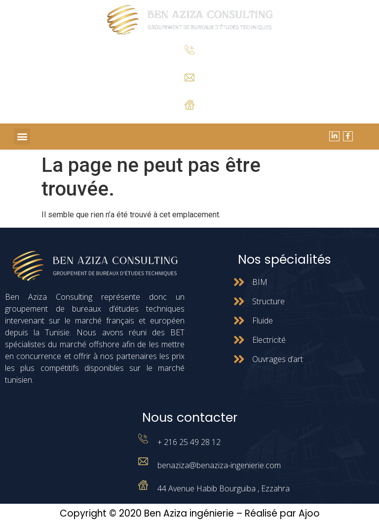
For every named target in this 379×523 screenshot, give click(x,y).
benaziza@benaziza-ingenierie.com (219, 465)
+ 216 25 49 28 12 (189, 62)
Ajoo (309, 513)
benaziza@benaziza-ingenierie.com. (189, 89)
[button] (22, 136)
